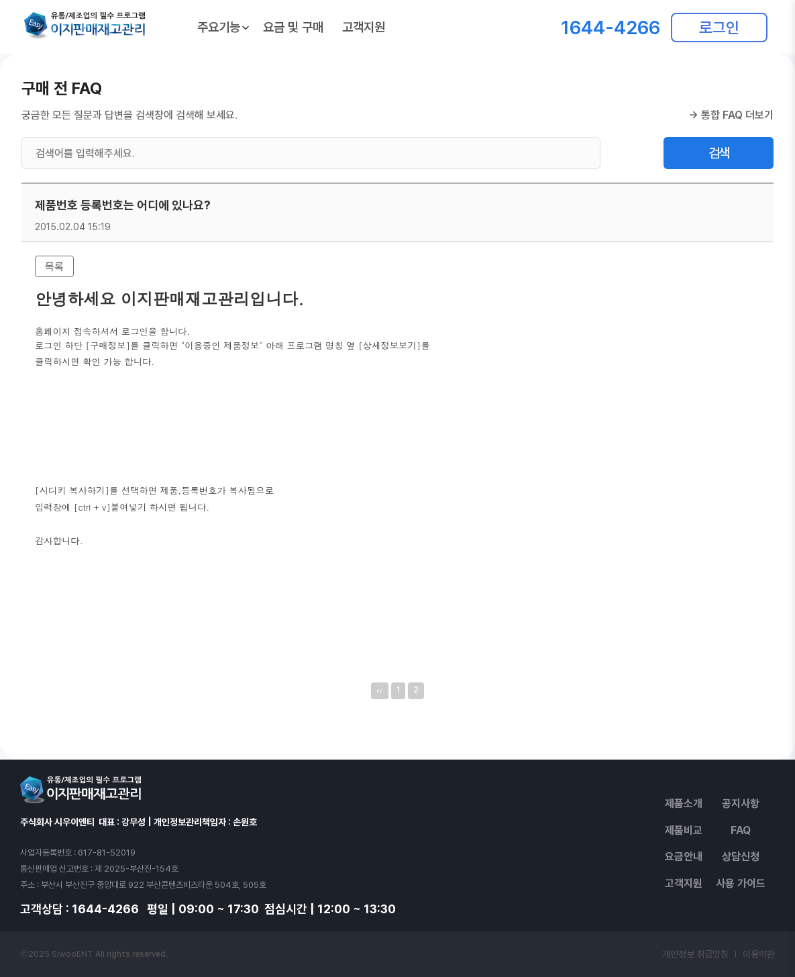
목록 (54, 266)
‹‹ (379, 690)
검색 (718, 153)
